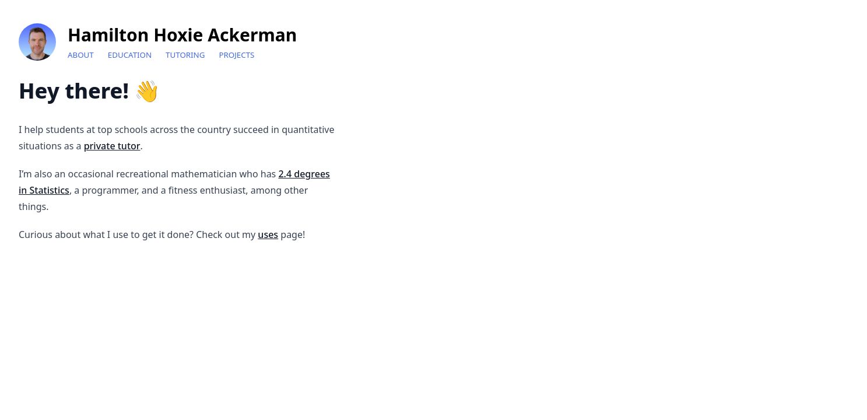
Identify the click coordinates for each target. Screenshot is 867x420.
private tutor (112, 145)
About (81, 55)
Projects (236, 55)
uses (268, 234)
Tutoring (185, 55)
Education (130, 55)
